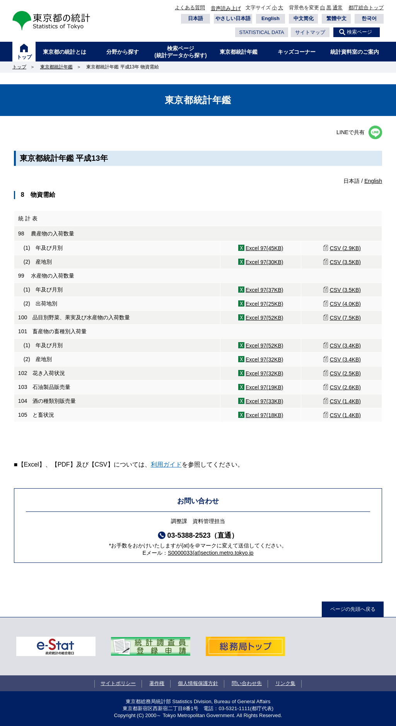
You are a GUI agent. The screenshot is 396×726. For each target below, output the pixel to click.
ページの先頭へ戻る (353, 609)
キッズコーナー (297, 52)
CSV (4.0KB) (345, 304)
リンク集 (285, 683)
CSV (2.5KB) (345, 373)
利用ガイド (166, 464)
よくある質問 (190, 7)
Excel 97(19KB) (264, 387)
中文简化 (304, 18)
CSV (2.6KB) (345, 387)
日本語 (195, 18)
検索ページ (359, 32)
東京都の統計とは (64, 52)
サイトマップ (310, 32)
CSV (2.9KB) (345, 248)
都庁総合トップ (366, 7)
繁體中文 (336, 18)
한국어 (369, 18)
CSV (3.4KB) (345, 346)
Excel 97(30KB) (264, 262)
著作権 (156, 683)
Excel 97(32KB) (264, 359)
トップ (24, 57)
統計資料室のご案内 (354, 52)
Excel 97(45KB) (264, 248)
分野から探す (122, 52)
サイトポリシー (118, 683)
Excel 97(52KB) (264, 318)
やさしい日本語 (233, 18)
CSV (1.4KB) (345, 401)
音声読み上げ (226, 8)
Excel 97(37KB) (264, 290)
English (270, 18)
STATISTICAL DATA (261, 32)
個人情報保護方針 (198, 683)
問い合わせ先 (247, 683)
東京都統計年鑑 (239, 52)
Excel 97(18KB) (264, 415)
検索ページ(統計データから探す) (180, 51)
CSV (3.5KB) (345, 262)
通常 (338, 7)
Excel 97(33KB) (264, 401)
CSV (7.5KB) (345, 318)
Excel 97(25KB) (264, 304)
